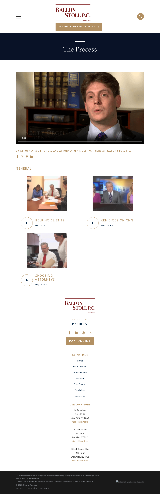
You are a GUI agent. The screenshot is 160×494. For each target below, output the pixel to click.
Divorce (80, 378)
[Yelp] (83, 332)
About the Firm (80, 372)
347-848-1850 (80, 324)
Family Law (80, 390)
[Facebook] (69, 332)
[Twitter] (90, 332)
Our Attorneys (80, 367)
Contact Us (80, 396)
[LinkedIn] (76, 332)
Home (80, 361)
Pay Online (80, 341)
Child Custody (80, 384)
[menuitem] (19, 488)
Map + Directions (80, 422)
